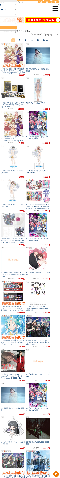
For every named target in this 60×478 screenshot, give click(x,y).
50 (38, 40)
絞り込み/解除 (36, 34)
